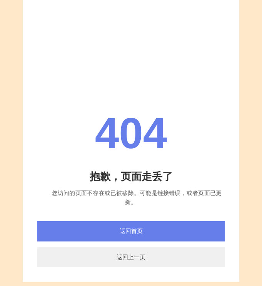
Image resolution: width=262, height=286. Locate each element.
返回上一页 (131, 257)
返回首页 (131, 231)
